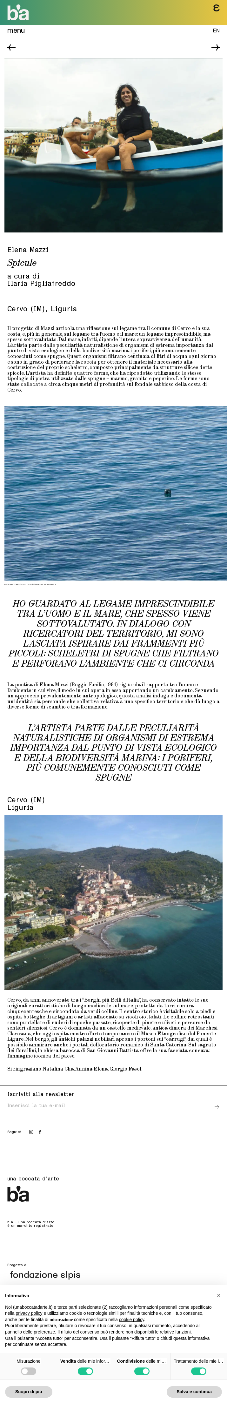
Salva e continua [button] (194, 1391)
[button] (219, 1295)
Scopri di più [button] (28, 1391)
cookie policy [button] (131, 1319)
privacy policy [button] (29, 1313)
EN (216, 31)
